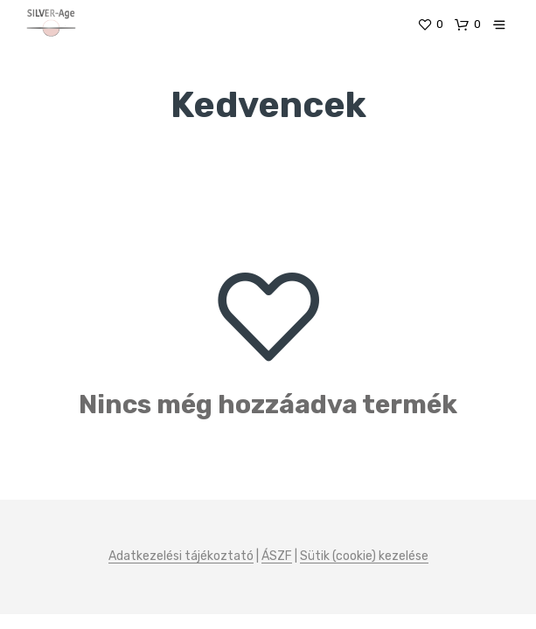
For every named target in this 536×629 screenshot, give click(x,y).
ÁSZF (276, 556)
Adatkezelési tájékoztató (181, 556)
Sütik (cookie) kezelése (364, 556)
